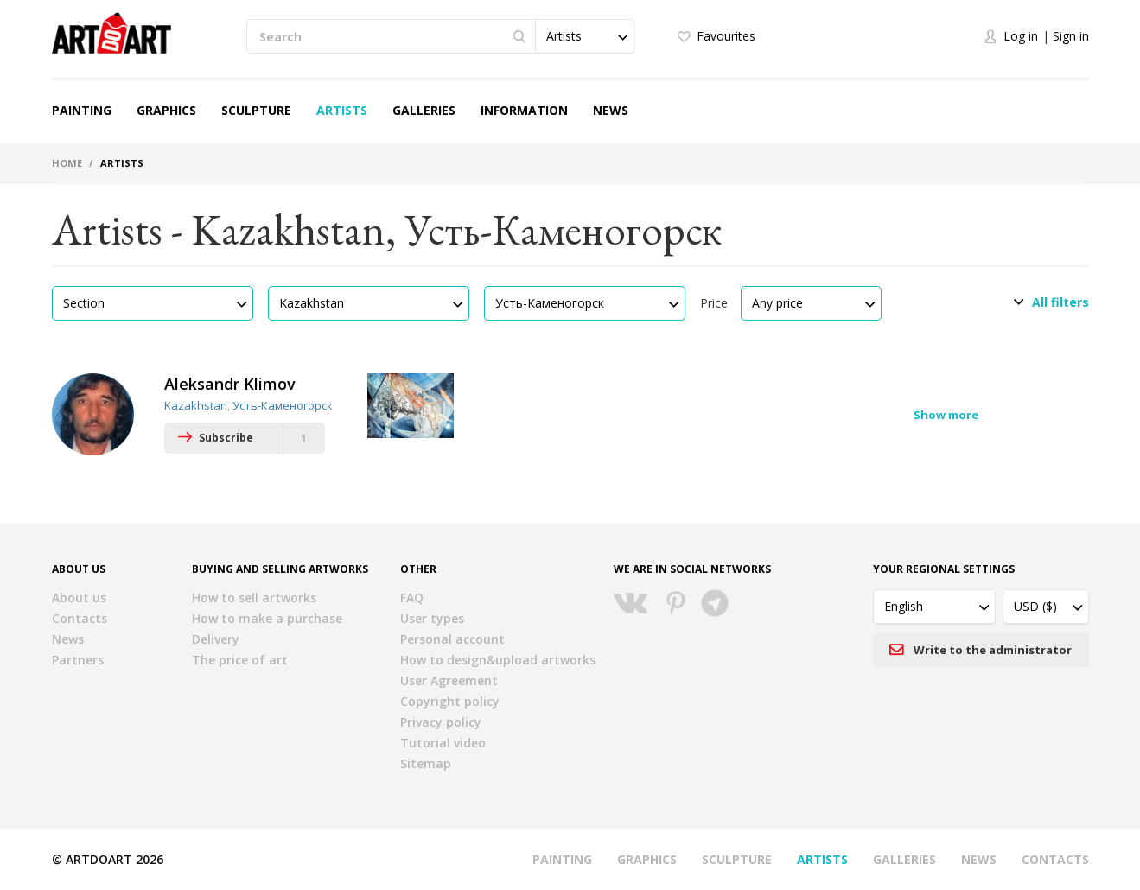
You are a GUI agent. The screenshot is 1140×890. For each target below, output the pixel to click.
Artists (341, 110)
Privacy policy (440, 722)
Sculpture (256, 110)
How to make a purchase (267, 618)
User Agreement (449, 680)
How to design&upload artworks (497, 660)
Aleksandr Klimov (230, 383)
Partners (78, 660)
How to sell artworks (254, 597)
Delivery (215, 639)
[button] (584, 36)
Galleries (423, 110)
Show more (946, 415)
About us (79, 597)
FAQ (412, 597)
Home (67, 162)
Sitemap (425, 763)
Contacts (79, 618)
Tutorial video (443, 742)
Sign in (1071, 36)
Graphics (166, 110)
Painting (81, 110)
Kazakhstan (195, 405)
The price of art (240, 660)
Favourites (726, 36)
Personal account (452, 639)
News (610, 110)
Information (524, 110)
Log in (1020, 36)
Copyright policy (450, 701)
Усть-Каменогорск (282, 405)
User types (432, 618)
